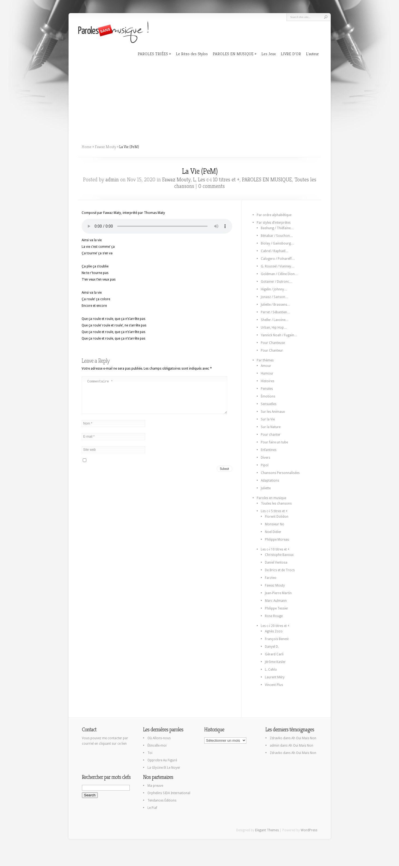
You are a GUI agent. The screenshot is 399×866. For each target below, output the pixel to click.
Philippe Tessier (276, 608)
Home (86, 146)
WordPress (309, 830)
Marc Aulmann (276, 601)
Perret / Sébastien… (275, 312)
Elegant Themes (267, 830)
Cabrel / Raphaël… (275, 251)
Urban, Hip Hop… (274, 327)
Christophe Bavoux (279, 555)
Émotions (268, 396)
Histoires (267, 381)
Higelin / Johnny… (274, 289)
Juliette (266, 488)
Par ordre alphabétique (274, 215)
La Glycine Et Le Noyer (163, 768)
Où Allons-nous (159, 738)
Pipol (264, 465)
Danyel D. (272, 647)
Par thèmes (265, 360)
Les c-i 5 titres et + (274, 511)
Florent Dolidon (276, 517)
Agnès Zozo (274, 631)
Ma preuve (155, 786)
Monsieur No (274, 524)
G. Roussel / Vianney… (277, 266)
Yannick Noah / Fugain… (279, 335)
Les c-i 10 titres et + (219, 179)
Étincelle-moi (157, 745)
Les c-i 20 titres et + (275, 626)
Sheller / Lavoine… (275, 320)
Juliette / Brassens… (275, 305)
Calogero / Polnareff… (278, 259)
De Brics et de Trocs (280, 570)
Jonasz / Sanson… (274, 297)
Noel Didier (273, 532)
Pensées (267, 389)
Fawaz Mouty (105, 146)
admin (112, 179)
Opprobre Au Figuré (162, 760)
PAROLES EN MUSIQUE (233, 53)
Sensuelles (268, 404)
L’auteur (312, 53)
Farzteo (270, 578)
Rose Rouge (274, 616)
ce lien (122, 744)
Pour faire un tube (274, 442)
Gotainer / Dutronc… (276, 282)
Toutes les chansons (276, 503)
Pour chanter (270, 435)
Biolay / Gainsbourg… (277, 243)
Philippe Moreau (277, 539)
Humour (267, 373)
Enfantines (268, 450)
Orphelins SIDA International (168, 793)
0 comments (211, 186)
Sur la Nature (270, 427)
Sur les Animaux (273, 412)
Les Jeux (268, 53)
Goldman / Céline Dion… (279, 274)
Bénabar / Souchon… (277, 236)
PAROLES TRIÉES (153, 53)
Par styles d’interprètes (274, 223)
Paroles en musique (271, 498)
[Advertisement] (200, 98)
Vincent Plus (274, 685)
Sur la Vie (268, 419)
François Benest (277, 639)
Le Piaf (152, 808)
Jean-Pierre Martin (278, 593)
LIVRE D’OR (291, 53)
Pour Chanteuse (273, 343)
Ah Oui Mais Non (303, 738)
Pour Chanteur (272, 350)
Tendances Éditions (161, 800)
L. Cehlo (271, 669)
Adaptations (270, 480)
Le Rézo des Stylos (192, 53)
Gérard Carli (274, 654)
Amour (266, 366)
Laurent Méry (275, 677)
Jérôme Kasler (275, 662)
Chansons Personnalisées (280, 473)
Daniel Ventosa (276, 562)
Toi (149, 753)
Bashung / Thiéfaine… (277, 228)
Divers (265, 457)
